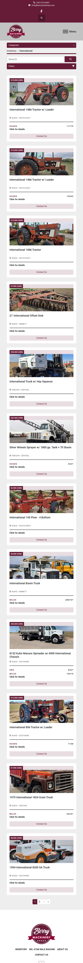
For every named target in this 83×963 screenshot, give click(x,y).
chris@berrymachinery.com (43, 5)
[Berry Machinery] (41, 933)
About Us (62, 949)
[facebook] (41, 11)
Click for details (17, 129)
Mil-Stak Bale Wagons (42, 949)
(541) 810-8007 (43, 2)
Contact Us (41, 136)
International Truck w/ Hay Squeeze (31, 381)
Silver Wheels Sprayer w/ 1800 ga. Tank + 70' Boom (40, 447)
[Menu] (65, 31)
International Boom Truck (25, 583)
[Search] (36, 59)
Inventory (21, 949)
